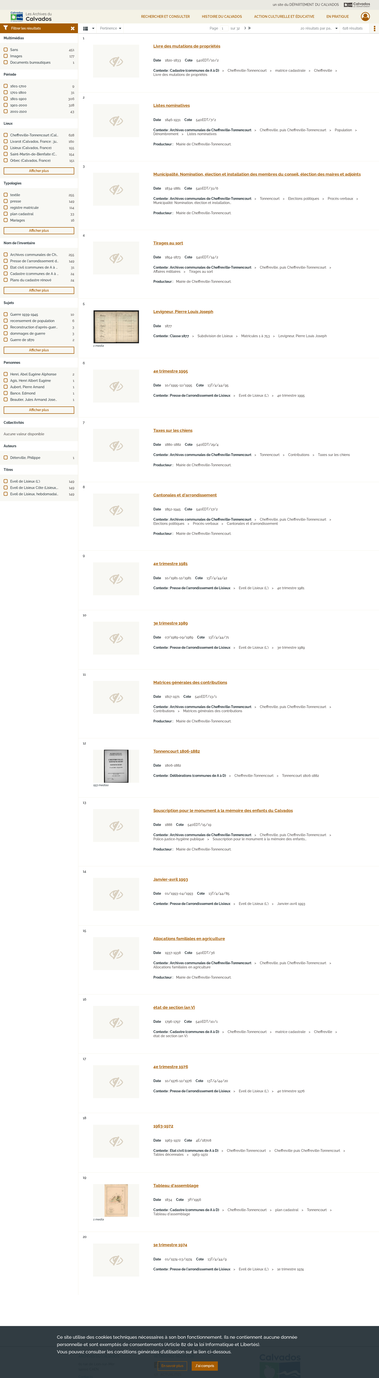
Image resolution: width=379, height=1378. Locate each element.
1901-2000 (18, 105)
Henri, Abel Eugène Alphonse (33, 374)
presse (15, 201)
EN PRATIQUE (337, 17)
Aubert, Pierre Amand (27, 387)
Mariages (17, 220)
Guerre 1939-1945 (24, 314)
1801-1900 (18, 99)
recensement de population (32, 321)
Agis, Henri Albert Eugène (30, 381)
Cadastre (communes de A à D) (35, 274)
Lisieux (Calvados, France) (31, 148)
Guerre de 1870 (22, 340)
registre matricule (24, 208)
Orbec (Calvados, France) (30, 160)
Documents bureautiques (30, 62)
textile (15, 195)
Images (16, 56)
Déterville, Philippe (25, 458)
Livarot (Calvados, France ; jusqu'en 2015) (43, 141)
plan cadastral (21, 214)
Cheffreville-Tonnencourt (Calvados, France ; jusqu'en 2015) (57, 135)
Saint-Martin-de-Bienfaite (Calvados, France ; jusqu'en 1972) (57, 154)
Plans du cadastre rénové (30, 280)
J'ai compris (204, 1366)
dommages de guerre (27, 333)
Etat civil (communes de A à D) (34, 267)
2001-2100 (18, 111)
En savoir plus (172, 1366)
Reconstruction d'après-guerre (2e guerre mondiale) (51, 327)
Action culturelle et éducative (284, 17)
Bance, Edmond (22, 393)
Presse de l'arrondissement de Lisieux (40, 261)
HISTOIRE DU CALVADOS (222, 17)
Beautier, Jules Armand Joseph (34, 400)
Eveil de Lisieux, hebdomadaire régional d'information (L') (55, 494)
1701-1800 (18, 92)
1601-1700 (18, 86)
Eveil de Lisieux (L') (25, 481)
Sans (14, 50)
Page (214, 28)
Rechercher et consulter (165, 17)
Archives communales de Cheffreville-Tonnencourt (50, 255)
